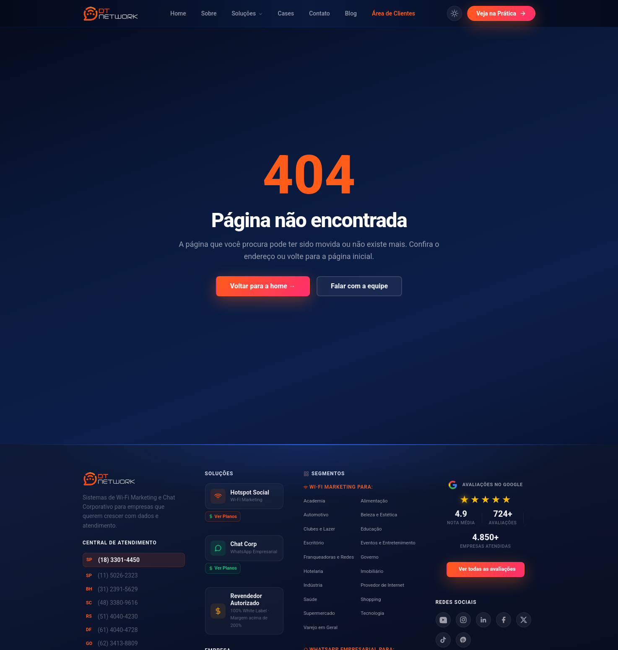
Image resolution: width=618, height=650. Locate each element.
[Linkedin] (483, 619)
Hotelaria (313, 571)
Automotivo (316, 515)
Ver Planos (223, 516)
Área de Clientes (393, 13)
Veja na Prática (501, 13)
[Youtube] (443, 619)
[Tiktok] (443, 639)
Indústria (313, 585)
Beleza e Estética (379, 515)
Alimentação (374, 501)
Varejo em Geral (321, 627)
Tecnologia (372, 613)
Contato (319, 13)
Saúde (310, 599)
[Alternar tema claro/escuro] (454, 13)
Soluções (246, 13)
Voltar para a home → (263, 286)
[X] (523, 619)
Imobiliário (372, 571)
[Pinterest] (463, 639)
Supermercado (319, 613)
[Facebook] (503, 619)
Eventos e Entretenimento (388, 543)
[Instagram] (463, 619)
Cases (286, 13)
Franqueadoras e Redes (329, 557)
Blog (351, 13)
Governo (370, 557)
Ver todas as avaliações (487, 569)
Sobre (209, 13)
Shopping (371, 599)
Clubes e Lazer (319, 529)
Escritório (314, 543)
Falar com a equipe (359, 286)
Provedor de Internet (382, 585)
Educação (371, 529)
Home (178, 13)
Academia (314, 501)
